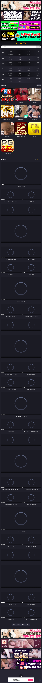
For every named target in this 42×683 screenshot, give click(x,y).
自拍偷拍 (19, 57)
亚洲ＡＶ (10, 57)
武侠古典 (37, 73)
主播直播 (28, 59)
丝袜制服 (19, 59)
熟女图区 (28, 70)
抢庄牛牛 (37, 54)
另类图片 (37, 70)
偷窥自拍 (10, 68)
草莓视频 (28, 78)
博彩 (3, 53)
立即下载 (30, 680)
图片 (3, 69)
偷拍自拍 (19, 62)
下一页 (23, 624)
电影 (3, 63)
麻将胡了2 (10, 54)
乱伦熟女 (28, 65)
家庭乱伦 (19, 73)
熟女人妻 (10, 59)
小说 (3, 74)
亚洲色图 (19, 68)
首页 (14, 624)
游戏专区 (37, 52)
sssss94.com (21, 43)
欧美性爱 (37, 62)
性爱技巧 (37, 75)
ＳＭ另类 (37, 59)
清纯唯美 (19, 70)
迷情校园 (10, 75)
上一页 (18, 624)
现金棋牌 (28, 54)
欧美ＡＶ (28, 57)
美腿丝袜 (10, 70)
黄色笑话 (28, 75)
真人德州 (19, 52)
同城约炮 (10, 78)
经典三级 (19, 65)
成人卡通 (28, 62)
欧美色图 (28, 68)
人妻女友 (28, 73)
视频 (3, 58)
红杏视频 (10, 81)
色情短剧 (19, 81)
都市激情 (10, 73)
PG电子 (10, 52)
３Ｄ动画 (37, 57)
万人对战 (28, 52)
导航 (3, 79)
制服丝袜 (10, 65)
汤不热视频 (37, 78)
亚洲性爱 (10, 62)
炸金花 (19, 54)
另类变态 (37, 65)
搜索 (39, 47)
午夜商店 (19, 78)
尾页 (28, 624)
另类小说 (19, 75)
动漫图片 (37, 68)
